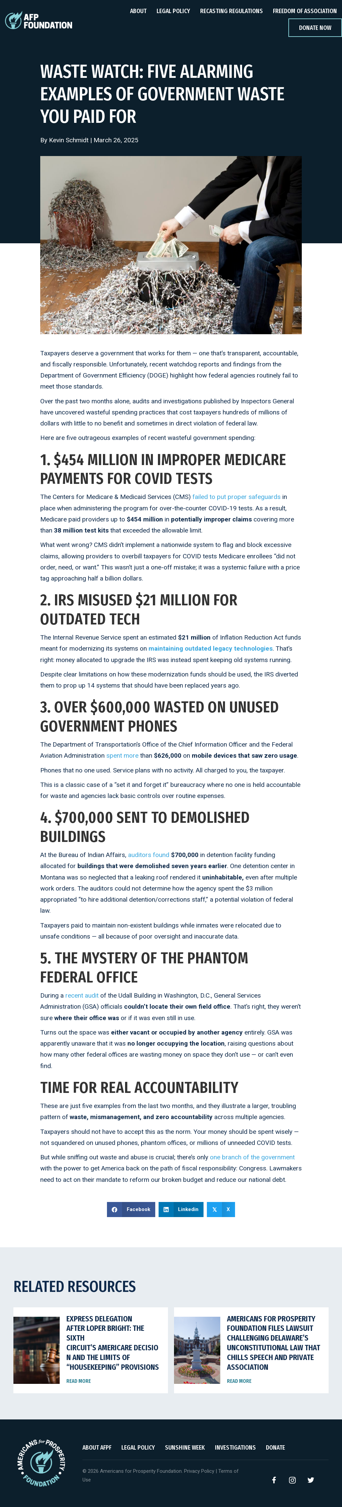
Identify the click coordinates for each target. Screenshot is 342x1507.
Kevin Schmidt (69, 140)
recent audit (82, 995)
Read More (78, 1381)
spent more (122, 755)
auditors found (148, 855)
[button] (274, 1480)
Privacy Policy (199, 1471)
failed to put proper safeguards (236, 497)
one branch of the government (252, 1157)
